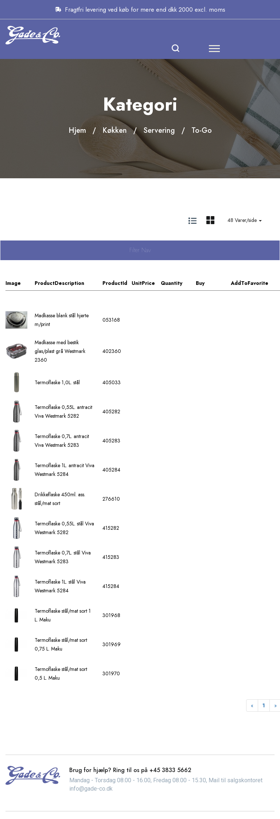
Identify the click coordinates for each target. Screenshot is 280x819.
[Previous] (252, 705)
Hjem (77, 130)
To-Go (201, 130)
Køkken (114, 130)
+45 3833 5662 (170, 770)
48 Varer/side (245, 220)
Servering (159, 130)
